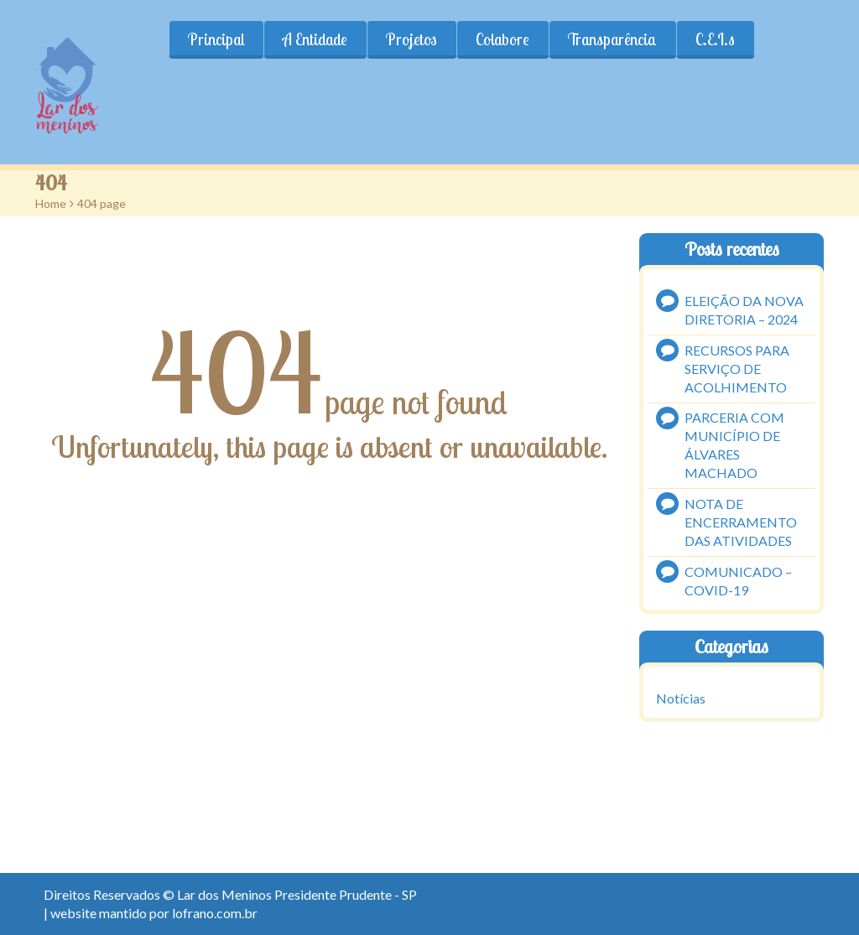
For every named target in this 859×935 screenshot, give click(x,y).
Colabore (502, 39)
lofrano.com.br (215, 913)
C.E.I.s (715, 39)
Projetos (411, 39)
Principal (216, 39)
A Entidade (315, 39)
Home (50, 203)
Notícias (680, 698)
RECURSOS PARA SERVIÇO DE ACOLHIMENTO (737, 368)
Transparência (612, 39)
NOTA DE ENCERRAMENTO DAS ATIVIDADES (741, 522)
